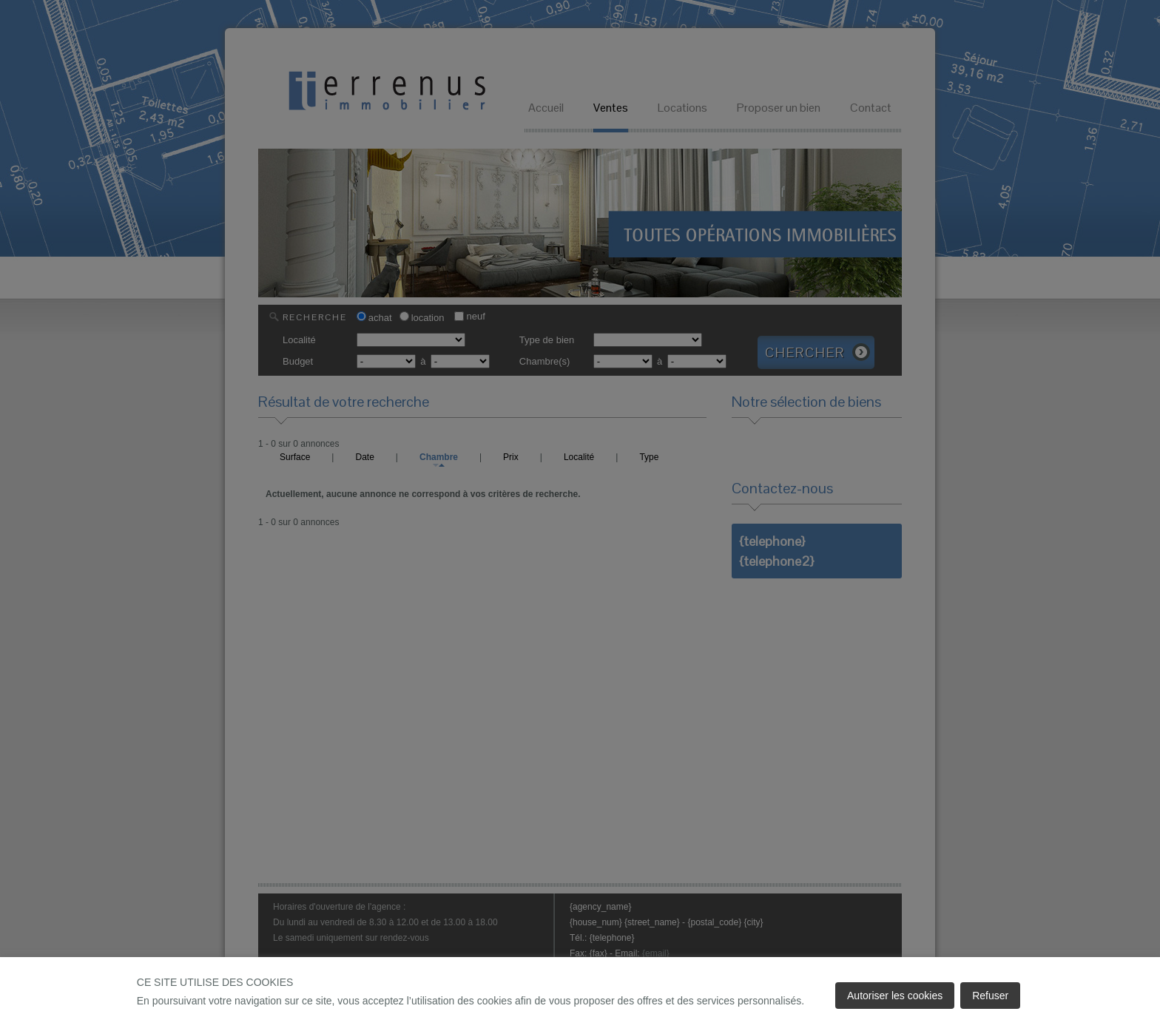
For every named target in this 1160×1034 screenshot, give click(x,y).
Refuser (990, 995)
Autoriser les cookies (894, 995)
